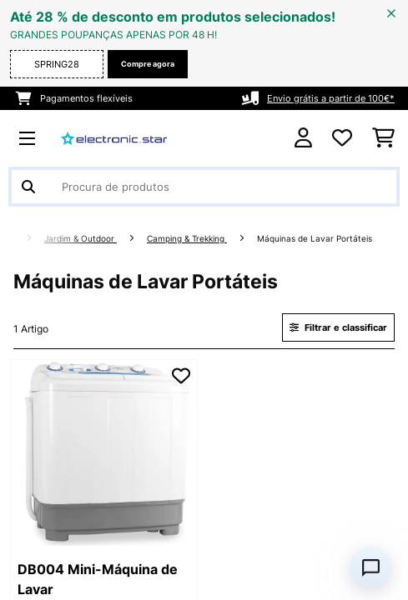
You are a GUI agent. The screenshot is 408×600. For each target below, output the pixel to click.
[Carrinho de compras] (383, 138)
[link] (104, 453)
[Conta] (303, 138)
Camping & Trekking (187, 238)
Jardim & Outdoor (80, 238)
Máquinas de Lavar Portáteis (316, 238)
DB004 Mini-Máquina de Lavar (98, 579)
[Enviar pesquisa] (28, 187)
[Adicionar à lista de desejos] (181, 376)
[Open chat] (370, 567)
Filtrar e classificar (338, 327)
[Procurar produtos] (204, 187)
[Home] (24, 238)
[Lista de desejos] (342, 138)
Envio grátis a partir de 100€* (331, 98)
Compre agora (147, 63)
